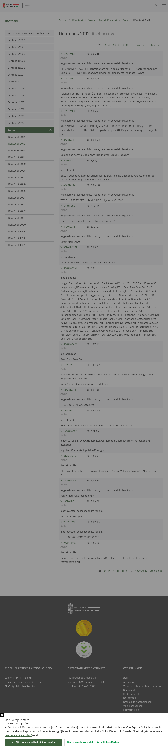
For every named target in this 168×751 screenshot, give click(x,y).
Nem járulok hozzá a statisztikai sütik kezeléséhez (93, 742)
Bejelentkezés (156, 5)
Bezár (2, 715)
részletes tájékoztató (18, 735)
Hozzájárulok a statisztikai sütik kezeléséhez (33, 742)
